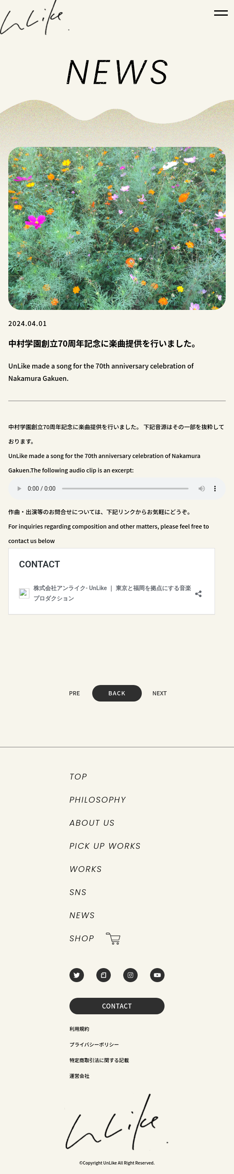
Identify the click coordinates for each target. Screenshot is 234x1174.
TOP (78, 776)
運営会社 (79, 1075)
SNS (78, 892)
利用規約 (79, 1028)
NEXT (159, 693)
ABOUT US (92, 823)
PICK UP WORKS (105, 846)
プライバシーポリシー (94, 1044)
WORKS (85, 869)
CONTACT (117, 1006)
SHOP (94, 939)
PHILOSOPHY (97, 800)
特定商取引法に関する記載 (99, 1059)
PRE (74, 693)
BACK (117, 693)
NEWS (82, 915)
